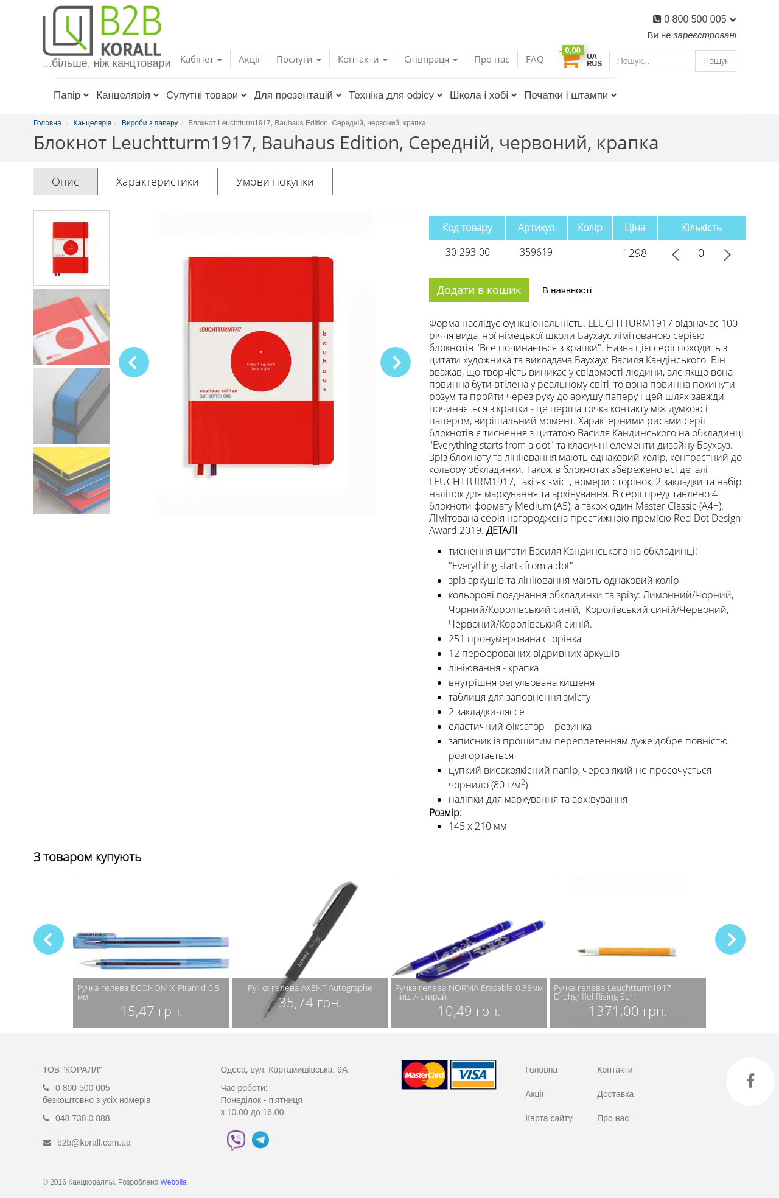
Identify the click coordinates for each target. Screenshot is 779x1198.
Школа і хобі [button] (483, 95)
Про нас (491, 59)
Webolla (175, 1182)
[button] (395, 362)
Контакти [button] (363, 59)
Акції (249, 59)
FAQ (535, 59)
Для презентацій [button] (298, 95)
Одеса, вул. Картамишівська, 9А (284, 1069)
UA (592, 56)
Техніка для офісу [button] (396, 95)
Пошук (715, 60)
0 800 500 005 (700, 19)
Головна (541, 1069)
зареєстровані (705, 35)
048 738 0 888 (82, 1118)
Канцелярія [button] (127, 95)
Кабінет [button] (201, 59)
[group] (151, 951)
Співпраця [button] (431, 59)
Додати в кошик (479, 289)
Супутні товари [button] (206, 95)
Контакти (614, 1069)
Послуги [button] (298, 59)
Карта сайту (549, 1118)
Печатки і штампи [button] (570, 95)
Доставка (615, 1094)
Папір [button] (71, 95)
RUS (594, 64)
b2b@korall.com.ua (94, 1142)
